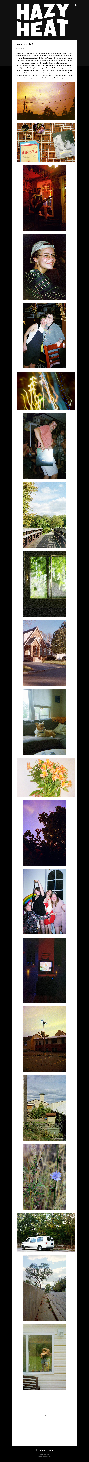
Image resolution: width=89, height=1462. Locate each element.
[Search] (76, 5)
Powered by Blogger (44, 1450)
